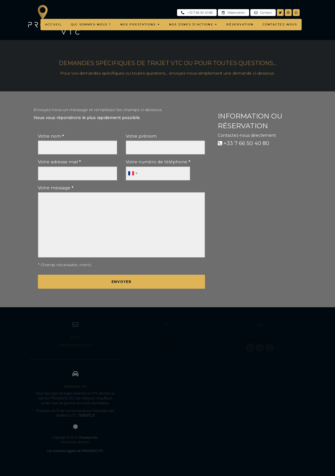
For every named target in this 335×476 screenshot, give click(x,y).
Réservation (233, 13)
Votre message (56, 187)
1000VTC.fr (86, 415)
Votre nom (51, 136)
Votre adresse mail (59, 161)
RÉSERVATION (239, 24)
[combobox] (132, 173)
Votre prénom (141, 136)
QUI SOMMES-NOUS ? (91, 24)
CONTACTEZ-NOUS (280, 24)
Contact (263, 13)
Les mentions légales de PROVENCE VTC (75, 451)
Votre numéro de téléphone (158, 161)
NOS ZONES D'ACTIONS (193, 24)
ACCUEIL (53, 24)
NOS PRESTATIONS (140, 24)
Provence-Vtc (88, 437)
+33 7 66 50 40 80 (197, 13)
